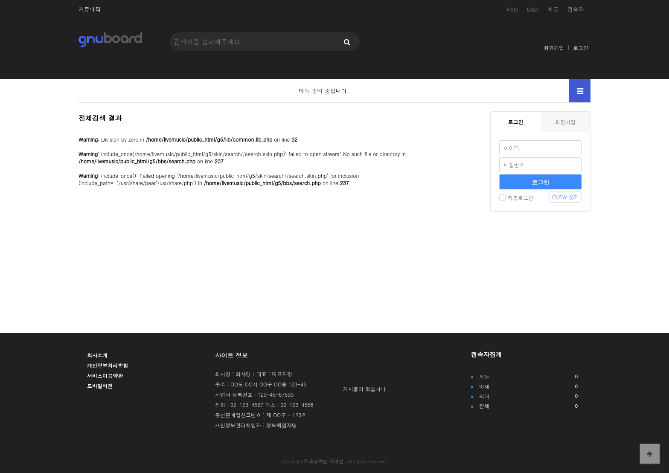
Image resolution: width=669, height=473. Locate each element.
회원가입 (554, 47)
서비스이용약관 (105, 375)
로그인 (580, 47)
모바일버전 (100, 385)
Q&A (532, 9)
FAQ (512, 9)
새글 (552, 9)
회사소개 (97, 355)
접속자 (575, 9)
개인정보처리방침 (107, 365)
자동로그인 (516, 197)
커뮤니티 (90, 9)
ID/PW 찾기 (565, 196)
